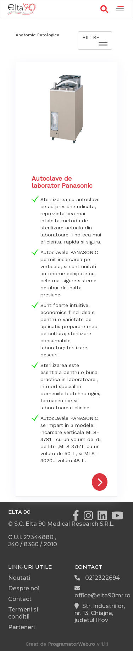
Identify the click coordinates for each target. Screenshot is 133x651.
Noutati (19, 577)
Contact (20, 599)
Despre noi (23, 588)
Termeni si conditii (23, 613)
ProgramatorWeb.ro (71, 644)
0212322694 (97, 577)
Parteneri (21, 627)
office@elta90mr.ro (102, 592)
